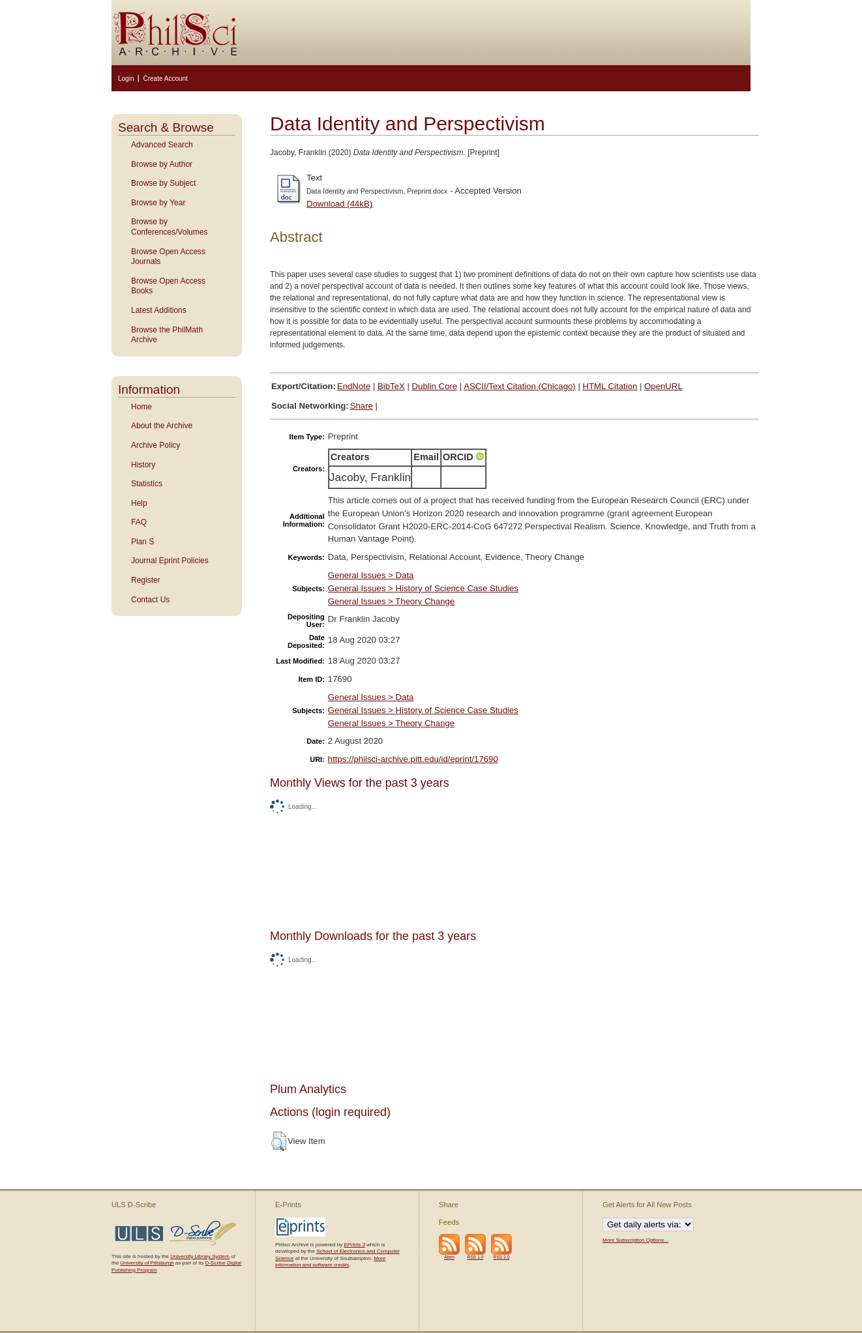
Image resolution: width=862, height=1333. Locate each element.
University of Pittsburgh (146, 1263)
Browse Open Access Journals (168, 257)
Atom (449, 1257)
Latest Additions (158, 310)
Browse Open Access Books (168, 286)
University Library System (200, 1256)
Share (361, 406)
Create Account (165, 78)
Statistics (146, 483)
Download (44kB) (339, 204)
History (143, 464)
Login (126, 78)
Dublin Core (435, 386)
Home (141, 406)
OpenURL (663, 386)
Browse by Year (158, 202)
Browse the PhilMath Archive (167, 335)
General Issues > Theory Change (391, 601)
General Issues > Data (371, 575)
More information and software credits (330, 1261)
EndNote (353, 386)
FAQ (139, 522)
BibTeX (391, 386)
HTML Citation (610, 386)
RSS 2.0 (502, 1257)
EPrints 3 (354, 1245)
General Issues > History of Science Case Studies (423, 588)
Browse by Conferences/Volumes (169, 227)
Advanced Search (162, 144)
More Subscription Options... (635, 1240)
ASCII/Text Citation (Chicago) (520, 386)
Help (139, 503)
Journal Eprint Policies (170, 560)
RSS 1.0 (476, 1257)
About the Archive (161, 425)
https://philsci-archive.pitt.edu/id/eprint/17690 (413, 759)
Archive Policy (155, 445)
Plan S (142, 541)
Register (145, 580)
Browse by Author (161, 164)
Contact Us (150, 599)
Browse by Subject (163, 183)
